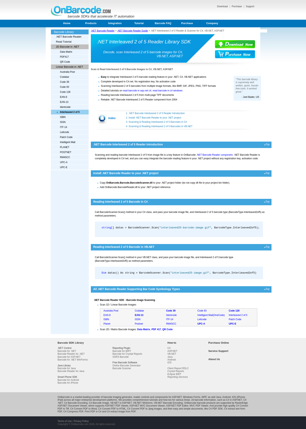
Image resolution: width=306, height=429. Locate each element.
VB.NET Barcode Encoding (168, 402)
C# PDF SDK (216, 408)
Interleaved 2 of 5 (238, 315)
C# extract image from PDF (121, 411)
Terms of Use (65, 421)
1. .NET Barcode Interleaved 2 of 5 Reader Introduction (155, 113)
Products (90, 23)
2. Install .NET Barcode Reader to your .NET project (153, 117)
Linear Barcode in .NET (69, 66)
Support (250, 6)
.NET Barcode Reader (69, 36)
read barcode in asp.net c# (137, 90)
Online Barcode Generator (126, 365)
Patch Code (66, 137)
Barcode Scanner (121, 368)
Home (66, 23)
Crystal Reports (175, 371)
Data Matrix (66, 51)
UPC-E (63, 167)
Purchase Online (218, 342)
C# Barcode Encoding (76, 402)
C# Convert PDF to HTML (112, 408)
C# (168, 348)
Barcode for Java (67, 368)
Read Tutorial (63, 41)
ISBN (63, 117)
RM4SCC (65, 157)
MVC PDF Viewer (199, 405)
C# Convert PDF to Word (83, 408)
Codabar (64, 77)
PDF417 (64, 56)
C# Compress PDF (73, 411)
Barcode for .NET (67, 351)
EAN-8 (63, 97)
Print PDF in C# (93, 411)
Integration (115, 23)
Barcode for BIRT (121, 351)
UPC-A (63, 162)
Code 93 (64, 87)
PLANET (64, 147)
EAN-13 (64, 102)
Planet (106, 323)
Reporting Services (177, 377)
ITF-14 (63, 127)
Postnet (139, 323)
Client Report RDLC (178, 368)
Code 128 (65, 92)
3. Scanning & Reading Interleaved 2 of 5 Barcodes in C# (156, 122)
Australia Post (67, 71)
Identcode (65, 107)
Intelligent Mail (67, 142)
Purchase (237, 6)
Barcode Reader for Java (71, 371)
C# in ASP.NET (234, 399)
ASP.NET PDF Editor (177, 405)
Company (212, 23)
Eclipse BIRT (174, 374)
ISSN (63, 122)
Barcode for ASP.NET (69, 356)
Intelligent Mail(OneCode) (211, 315)
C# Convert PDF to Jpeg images (144, 408)
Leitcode (64, 132)
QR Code (65, 61)
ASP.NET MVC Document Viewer (147, 405)
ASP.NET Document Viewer (72, 405)
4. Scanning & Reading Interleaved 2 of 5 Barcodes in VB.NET (159, 126)
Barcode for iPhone (68, 382)
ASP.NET (172, 351)
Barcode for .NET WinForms (73, 359)
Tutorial (139, 23)
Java (169, 356)
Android (171, 359)
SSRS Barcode (120, 356)
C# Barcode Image (99, 402)
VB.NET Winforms (142, 402)
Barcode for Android (68, 380)
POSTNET (65, 152)
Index (112, 118)
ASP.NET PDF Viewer (116, 405)
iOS (169, 362)
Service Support (218, 350)
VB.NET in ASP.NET (121, 402)
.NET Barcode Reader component (214, 154)
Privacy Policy (81, 421)
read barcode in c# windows (167, 90)
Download (222, 6)
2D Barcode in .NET (67, 46)
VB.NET (171, 353)
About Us (214, 359)
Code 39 (64, 82)
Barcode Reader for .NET (71, 353)
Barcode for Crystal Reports (127, 353)
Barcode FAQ (163, 23)
